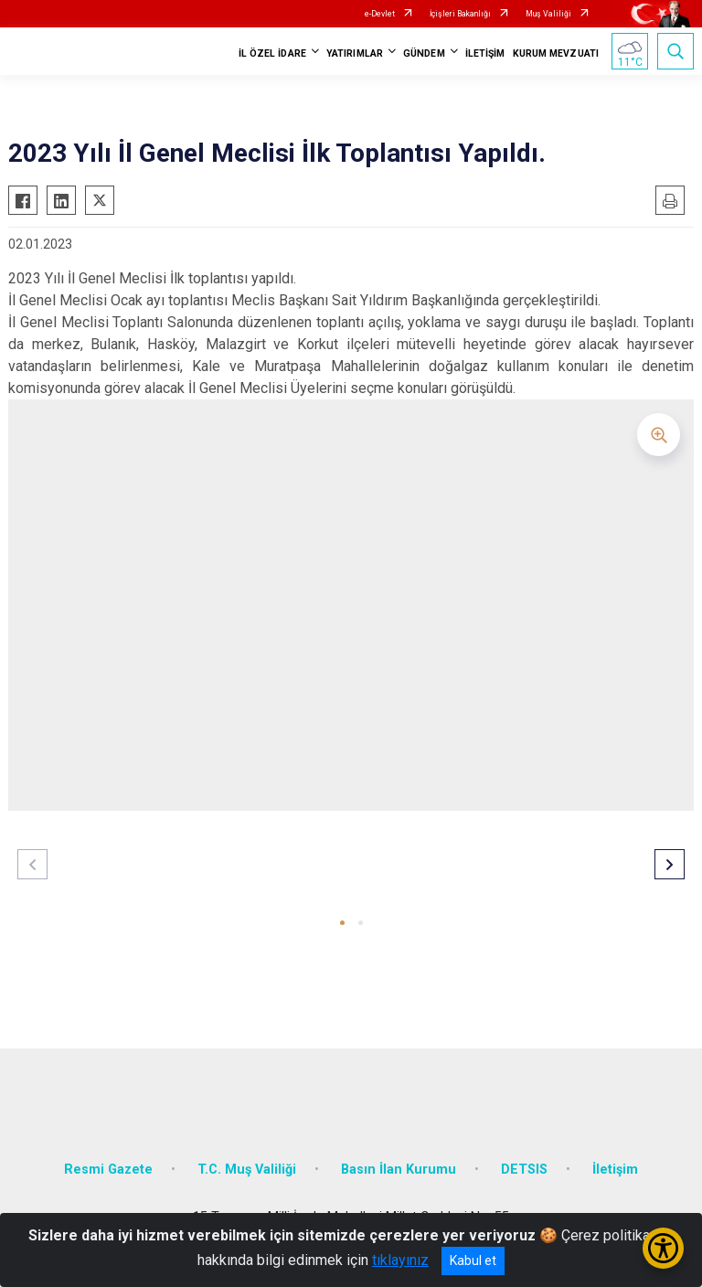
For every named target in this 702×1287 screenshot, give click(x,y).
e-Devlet (380, 13)
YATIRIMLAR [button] (354, 53)
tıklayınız (400, 1260)
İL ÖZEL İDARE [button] (272, 53)
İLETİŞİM (485, 53)
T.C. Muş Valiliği (246, 1169)
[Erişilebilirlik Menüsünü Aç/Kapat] (663, 1248)
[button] (342, 922)
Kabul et (473, 1260)
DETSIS (524, 1169)
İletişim (615, 1169)
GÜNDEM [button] (424, 53)
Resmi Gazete (108, 1169)
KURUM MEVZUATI (556, 53)
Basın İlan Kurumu (398, 1169)
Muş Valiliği (548, 13)
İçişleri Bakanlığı (460, 13)
